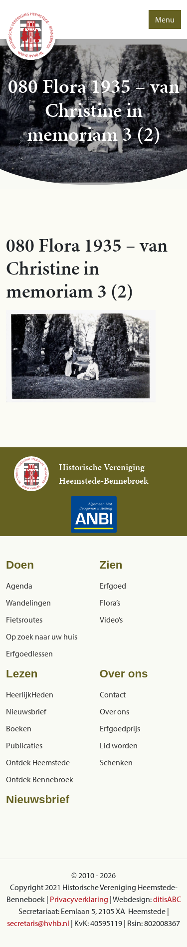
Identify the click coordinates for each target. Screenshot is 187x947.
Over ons (114, 711)
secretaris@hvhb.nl (38, 923)
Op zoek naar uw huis (41, 636)
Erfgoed (113, 586)
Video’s (111, 620)
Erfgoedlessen (29, 653)
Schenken (116, 762)
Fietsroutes (24, 620)
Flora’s (110, 603)
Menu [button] (165, 19)
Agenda (19, 586)
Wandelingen (28, 603)
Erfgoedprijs (120, 728)
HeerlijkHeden (29, 694)
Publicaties (24, 745)
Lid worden (119, 745)
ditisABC (167, 899)
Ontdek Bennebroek (39, 779)
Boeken (18, 728)
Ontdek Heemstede (38, 762)
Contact (113, 694)
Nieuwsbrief (26, 711)
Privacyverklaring (79, 899)
